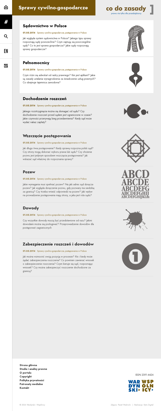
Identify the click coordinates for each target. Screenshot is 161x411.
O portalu (25, 373)
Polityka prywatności (32, 380)
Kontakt (24, 388)
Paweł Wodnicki (124, 404)
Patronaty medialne (31, 384)
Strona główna (28, 365)
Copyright (26, 376)
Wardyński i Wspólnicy (36, 404)
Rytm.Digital (148, 404)
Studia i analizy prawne (33, 369)
